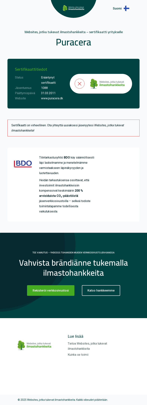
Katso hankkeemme (101, 290)
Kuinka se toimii (78, 354)
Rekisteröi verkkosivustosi (51, 290)
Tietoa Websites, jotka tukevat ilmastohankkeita (87, 346)
